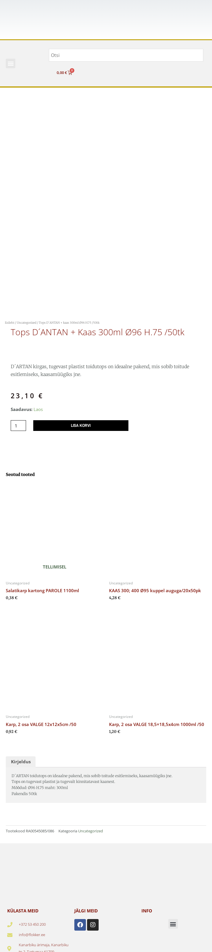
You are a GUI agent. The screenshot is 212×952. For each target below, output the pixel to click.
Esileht (9, 323)
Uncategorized (26, 323)
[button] (10, 63)
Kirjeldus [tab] (21, 761)
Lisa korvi (81, 425)
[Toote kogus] (18, 425)
